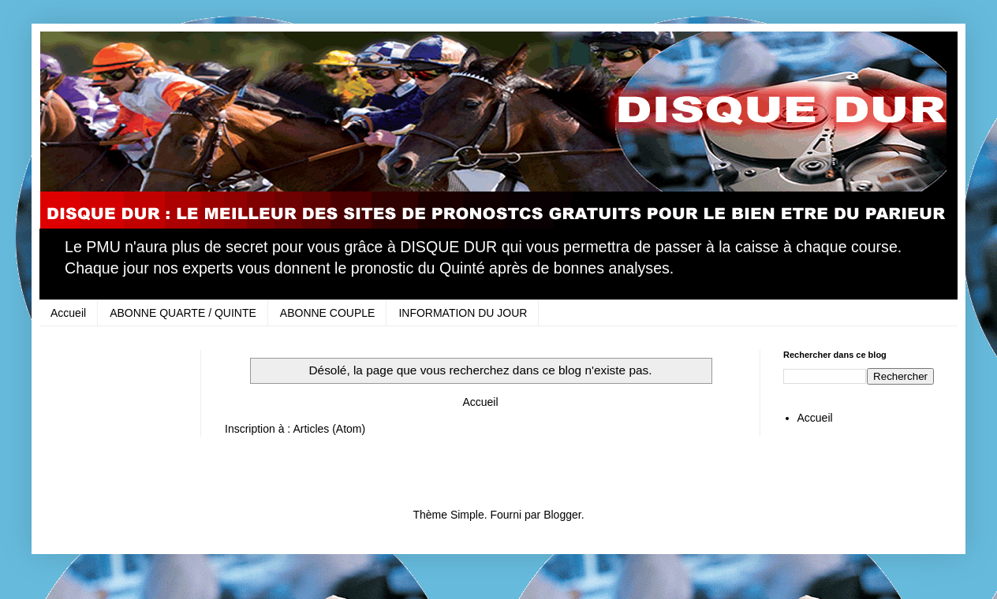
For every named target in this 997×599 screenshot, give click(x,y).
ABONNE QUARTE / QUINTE (183, 313)
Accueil (68, 313)
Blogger (562, 514)
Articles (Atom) (329, 428)
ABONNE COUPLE (327, 313)
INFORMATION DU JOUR (462, 313)
